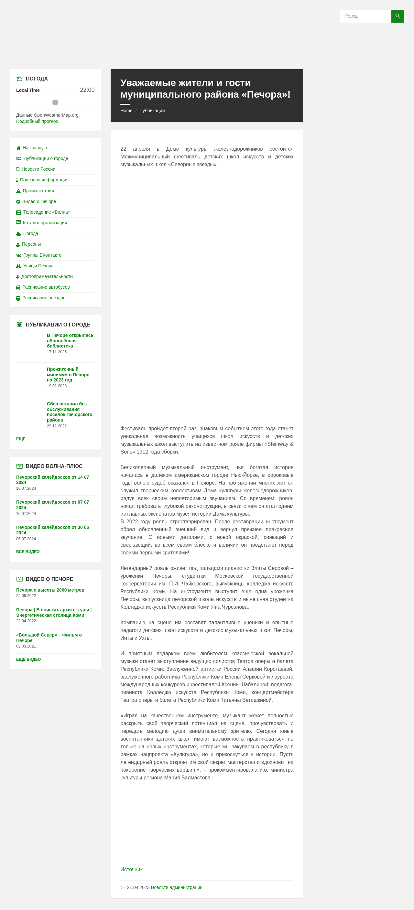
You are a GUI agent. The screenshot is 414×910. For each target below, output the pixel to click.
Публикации (152, 110)
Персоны (28, 244)
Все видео (28, 552)
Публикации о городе (42, 158)
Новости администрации (176, 887)
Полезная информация (42, 179)
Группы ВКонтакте (38, 255)
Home (126, 110)
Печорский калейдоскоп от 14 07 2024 (52, 480)
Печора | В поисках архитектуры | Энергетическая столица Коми (54, 612)
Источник (131, 869)
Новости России (35, 169)
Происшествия (35, 190)
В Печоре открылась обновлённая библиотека (70, 341)
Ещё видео (28, 659)
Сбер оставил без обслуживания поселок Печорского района (70, 412)
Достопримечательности (44, 276)
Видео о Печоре (36, 201)
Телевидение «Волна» (43, 212)
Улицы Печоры (35, 265)
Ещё (21, 439)
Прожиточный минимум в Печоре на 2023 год (68, 375)
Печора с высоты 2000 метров (50, 590)
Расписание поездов (40, 297)
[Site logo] (207, 56)
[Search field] (372, 16)
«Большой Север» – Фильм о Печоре (49, 637)
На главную (31, 147)
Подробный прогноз (37, 121)
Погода (27, 233)
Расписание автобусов (43, 287)
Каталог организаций (41, 222)
